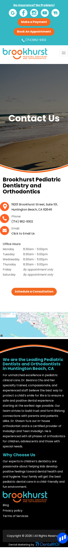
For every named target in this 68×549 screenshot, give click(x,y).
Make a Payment (34, 22)
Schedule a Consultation (34, 291)
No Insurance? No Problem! (34, 5)
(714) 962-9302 (22, 221)
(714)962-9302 (34, 40)
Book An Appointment (34, 31)
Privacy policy (12, 510)
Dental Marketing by (22, 544)
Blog (6, 505)
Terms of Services (15, 516)
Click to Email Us (23, 233)
